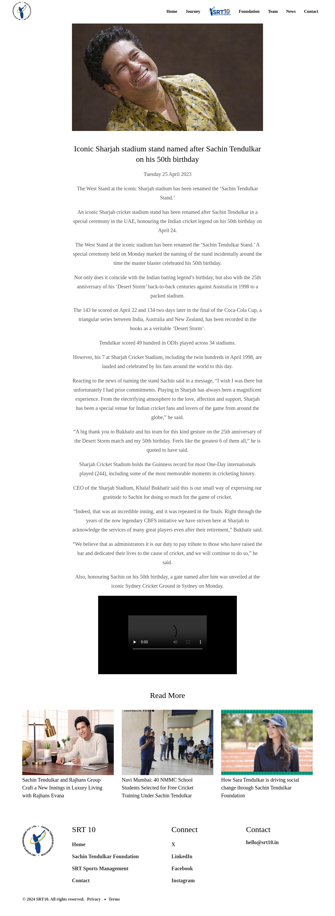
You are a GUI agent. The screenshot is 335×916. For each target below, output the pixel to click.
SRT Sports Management (100, 868)
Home (171, 11)
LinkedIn (181, 856)
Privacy (93, 899)
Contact (311, 11)
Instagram (183, 880)
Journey (193, 11)
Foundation (249, 11)
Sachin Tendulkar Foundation (105, 856)
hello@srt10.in (262, 842)
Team (273, 11)
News (290, 11)
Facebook (182, 868)
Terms (114, 899)
